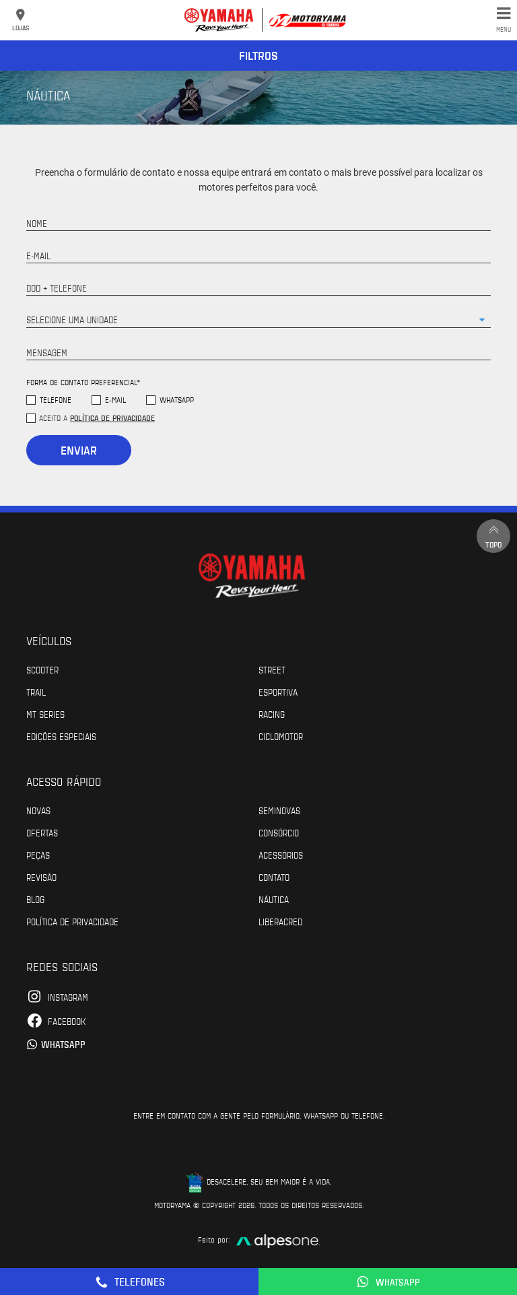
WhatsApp (177, 400)
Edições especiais (61, 736)
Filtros (258, 55)
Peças (38, 855)
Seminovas (279, 810)
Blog (35, 899)
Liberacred (280, 921)
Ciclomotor (280, 736)
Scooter (42, 669)
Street (271, 669)
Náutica (273, 899)
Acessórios (280, 855)
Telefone (55, 400)
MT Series (45, 714)
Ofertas (42, 832)
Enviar (79, 450)
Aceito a (97, 417)
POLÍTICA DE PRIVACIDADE (72, 921)
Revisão (41, 877)
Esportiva (278, 692)
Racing (271, 714)
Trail (36, 692)
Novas (38, 810)
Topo (493, 536)
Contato (273, 877)
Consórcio (278, 832)
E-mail (115, 400)
